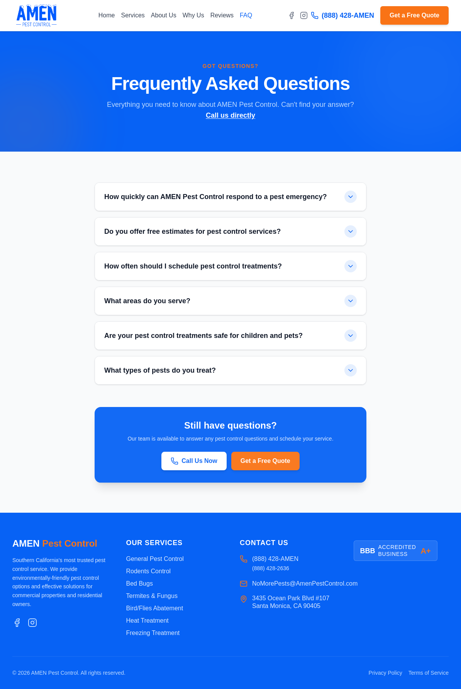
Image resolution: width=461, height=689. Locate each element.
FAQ (246, 15)
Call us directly (230, 115)
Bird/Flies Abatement (154, 608)
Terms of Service (428, 673)
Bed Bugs (139, 583)
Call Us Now (194, 462)
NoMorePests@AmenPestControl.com (305, 583)
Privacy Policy (385, 673)
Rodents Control (148, 571)
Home (106, 15)
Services (132, 15)
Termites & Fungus (152, 596)
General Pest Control (155, 559)
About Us (163, 15)
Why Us (193, 15)
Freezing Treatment (153, 633)
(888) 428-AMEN (342, 15)
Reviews (222, 15)
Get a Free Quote (414, 15)
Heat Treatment (147, 620)
